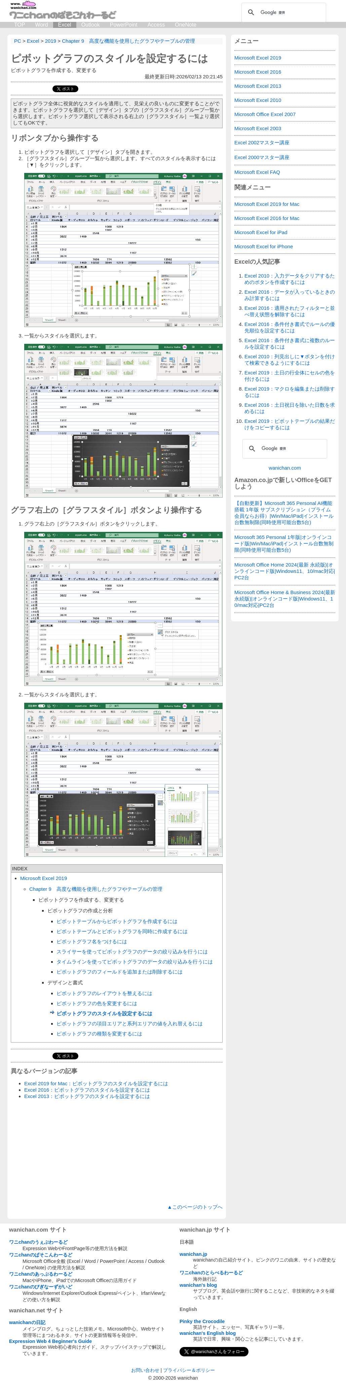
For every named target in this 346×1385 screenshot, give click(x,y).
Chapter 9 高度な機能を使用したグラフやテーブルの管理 (95, 889)
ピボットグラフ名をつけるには (91, 941)
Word (41, 25)
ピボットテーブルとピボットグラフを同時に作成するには (122, 931)
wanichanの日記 (27, 1322)
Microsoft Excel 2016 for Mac (266, 218)
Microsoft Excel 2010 (257, 100)
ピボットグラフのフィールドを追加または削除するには (119, 972)
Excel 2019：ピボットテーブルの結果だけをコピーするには (289, 424)
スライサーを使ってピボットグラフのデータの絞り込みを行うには (132, 951)
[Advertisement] (117, 1152)
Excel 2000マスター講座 (262, 157)
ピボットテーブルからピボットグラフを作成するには (117, 921)
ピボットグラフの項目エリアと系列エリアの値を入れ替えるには (129, 1023)
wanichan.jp (193, 1254)
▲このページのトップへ (195, 1207)
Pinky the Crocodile (202, 1321)
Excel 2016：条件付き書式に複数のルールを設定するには (289, 343)
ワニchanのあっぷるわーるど (40, 1274)
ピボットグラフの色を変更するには (96, 1003)
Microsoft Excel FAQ (257, 172)
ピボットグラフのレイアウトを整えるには (104, 993)
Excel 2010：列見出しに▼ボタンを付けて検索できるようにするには (289, 360)
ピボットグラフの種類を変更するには (99, 1033)
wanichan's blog (198, 1285)
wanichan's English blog (208, 1333)
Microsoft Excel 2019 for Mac (266, 204)
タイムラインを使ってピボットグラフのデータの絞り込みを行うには (134, 961)
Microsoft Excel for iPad (260, 232)
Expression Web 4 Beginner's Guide (50, 1341)
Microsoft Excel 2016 (257, 72)
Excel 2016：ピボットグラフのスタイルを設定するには (87, 1090)
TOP (19, 25)
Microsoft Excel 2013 (257, 86)
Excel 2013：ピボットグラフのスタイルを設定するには (87, 1096)
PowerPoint (124, 25)
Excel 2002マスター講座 (262, 142)
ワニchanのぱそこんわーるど (40, 1255)
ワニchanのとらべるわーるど (211, 1272)
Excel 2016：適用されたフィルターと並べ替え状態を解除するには (289, 311)
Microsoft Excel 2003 (257, 128)
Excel (64, 25)
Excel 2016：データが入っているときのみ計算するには (289, 295)
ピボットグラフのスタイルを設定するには (109, 58)
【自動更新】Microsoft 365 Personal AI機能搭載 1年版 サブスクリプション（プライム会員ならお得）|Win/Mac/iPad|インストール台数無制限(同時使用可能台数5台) (284, 512)
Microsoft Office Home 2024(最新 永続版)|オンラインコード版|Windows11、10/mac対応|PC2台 (284, 571)
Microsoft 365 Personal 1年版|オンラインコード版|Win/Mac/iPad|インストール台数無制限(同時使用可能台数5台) (284, 543)
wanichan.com (285, 468)
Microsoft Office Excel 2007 (265, 114)
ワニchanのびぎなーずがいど (40, 1286)
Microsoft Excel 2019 (43, 878)
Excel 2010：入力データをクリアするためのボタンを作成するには (289, 279)
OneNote (185, 25)
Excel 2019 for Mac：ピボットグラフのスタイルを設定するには (96, 1083)
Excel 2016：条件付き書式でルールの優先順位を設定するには (289, 327)
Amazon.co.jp (253, 480)
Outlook (90, 25)
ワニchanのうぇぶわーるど (38, 1242)
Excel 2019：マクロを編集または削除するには (289, 392)
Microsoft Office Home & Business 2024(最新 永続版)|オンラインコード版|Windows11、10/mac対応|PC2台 (284, 598)
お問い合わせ (145, 1370)
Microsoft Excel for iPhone (263, 246)
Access (156, 25)
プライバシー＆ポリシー (189, 1370)
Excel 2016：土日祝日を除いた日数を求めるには (289, 408)
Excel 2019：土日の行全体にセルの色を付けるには (289, 376)
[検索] (283, 12)
